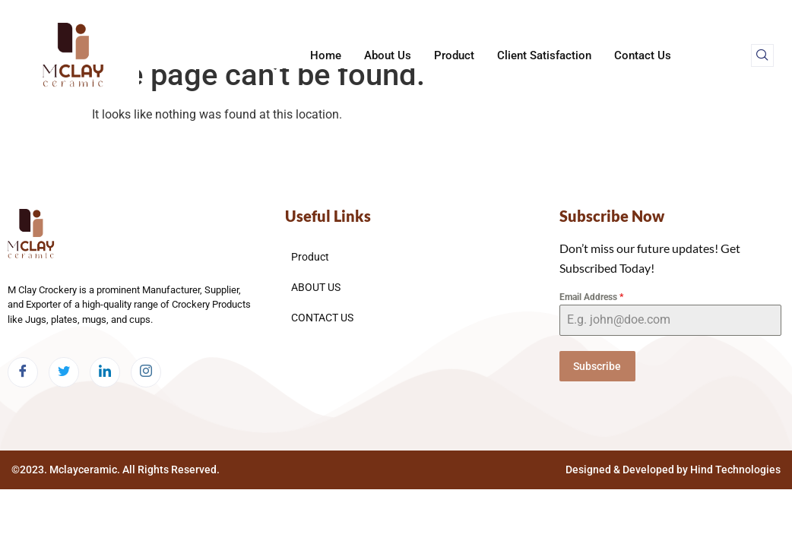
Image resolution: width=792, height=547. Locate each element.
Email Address (591, 297)
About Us (387, 55)
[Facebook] (23, 372)
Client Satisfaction (544, 55)
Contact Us (642, 55)
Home (325, 55)
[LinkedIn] (105, 372)
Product (454, 55)
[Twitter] (64, 372)
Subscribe (597, 366)
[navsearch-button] (762, 55)
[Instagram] (146, 372)
